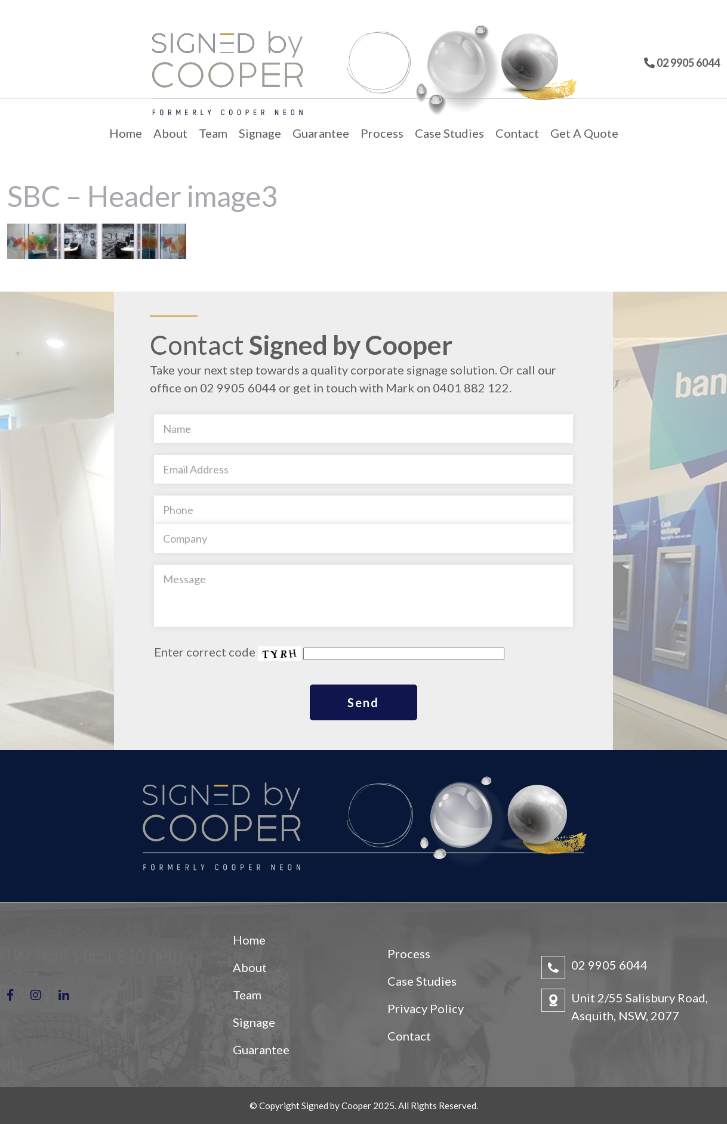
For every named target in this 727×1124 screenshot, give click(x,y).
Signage (260, 133)
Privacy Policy (425, 1008)
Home (125, 133)
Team (213, 133)
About (170, 133)
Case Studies (449, 133)
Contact (517, 133)
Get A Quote (584, 133)
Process (382, 133)
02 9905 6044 (609, 965)
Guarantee (320, 133)
